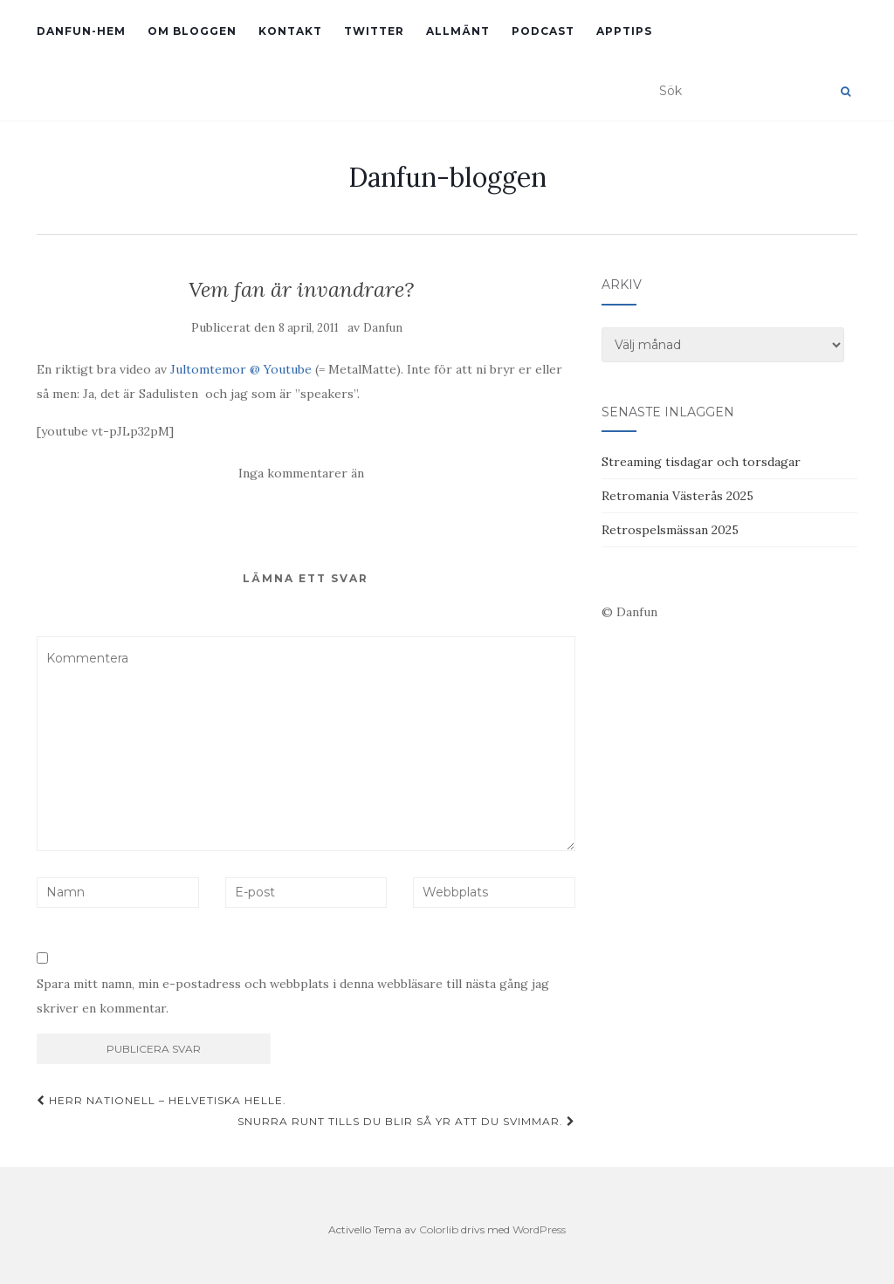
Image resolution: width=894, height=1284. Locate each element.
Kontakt (290, 31)
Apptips (624, 31)
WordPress (539, 1229)
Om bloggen (192, 31)
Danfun (382, 327)
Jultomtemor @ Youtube (241, 369)
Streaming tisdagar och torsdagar (701, 462)
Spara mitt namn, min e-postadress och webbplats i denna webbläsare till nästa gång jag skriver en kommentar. (293, 996)
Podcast (543, 31)
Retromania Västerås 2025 (677, 496)
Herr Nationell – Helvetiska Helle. (161, 1100)
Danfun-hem (81, 31)
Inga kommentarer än (301, 473)
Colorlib (438, 1229)
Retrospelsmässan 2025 (670, 530)
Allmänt (458, 31)
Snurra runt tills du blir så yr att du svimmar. (406, 1121)
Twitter (374, 31)
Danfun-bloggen (447, 177)
